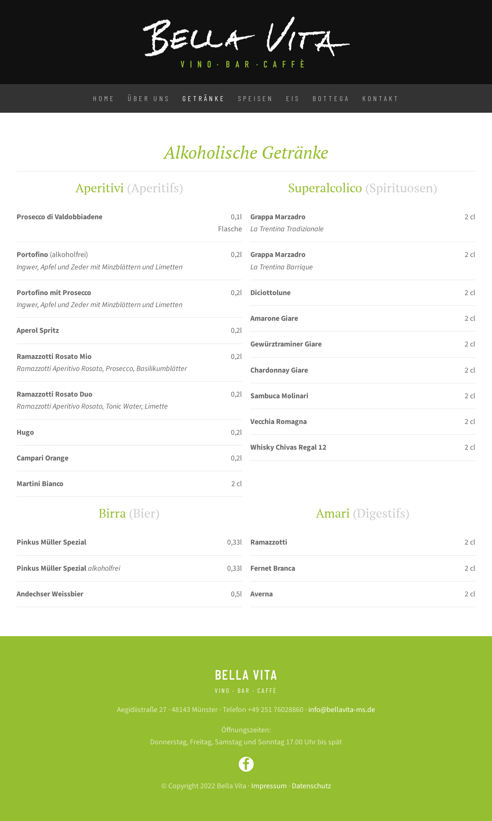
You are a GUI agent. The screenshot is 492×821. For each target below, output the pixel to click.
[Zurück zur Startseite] (246, 42)
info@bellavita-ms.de (341, 710)
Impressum (269, 786)
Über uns (149, 98)
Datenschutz (311, 786)
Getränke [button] (203, 98)
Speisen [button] (256, 98)
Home (104, 98)
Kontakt (381, 98)
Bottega (331, 98)
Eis (293, 98)
